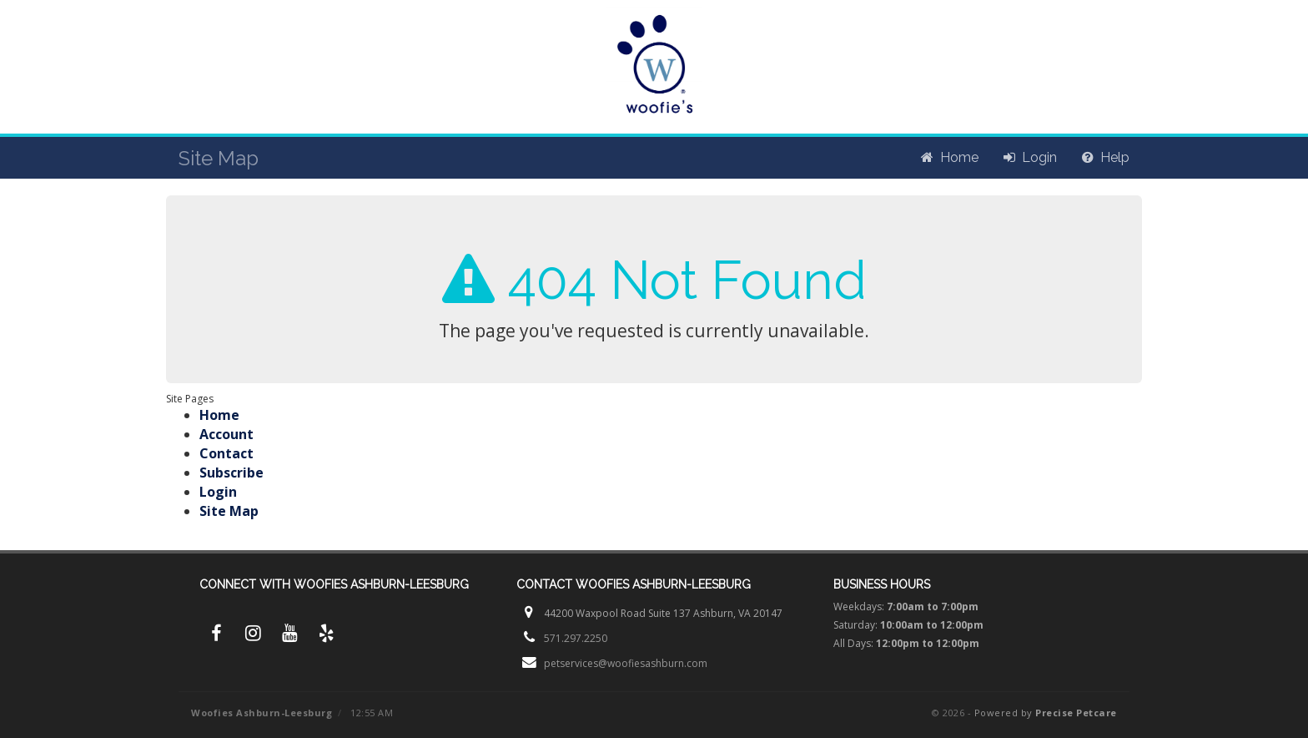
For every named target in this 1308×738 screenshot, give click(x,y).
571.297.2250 (575, 638)
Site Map (229, 511)
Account (226, 434)
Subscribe (231, 472)
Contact (226, 453)
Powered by (1045, 712)
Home (219, 415)
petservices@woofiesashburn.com (625, 663)
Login (218, 492)
